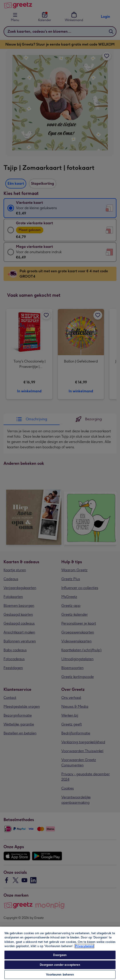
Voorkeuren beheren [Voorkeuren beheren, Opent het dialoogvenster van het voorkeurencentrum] (60, 974)
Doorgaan (60, 955)
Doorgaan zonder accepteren (60, 964)
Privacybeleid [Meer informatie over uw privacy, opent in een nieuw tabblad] (84, 946)
